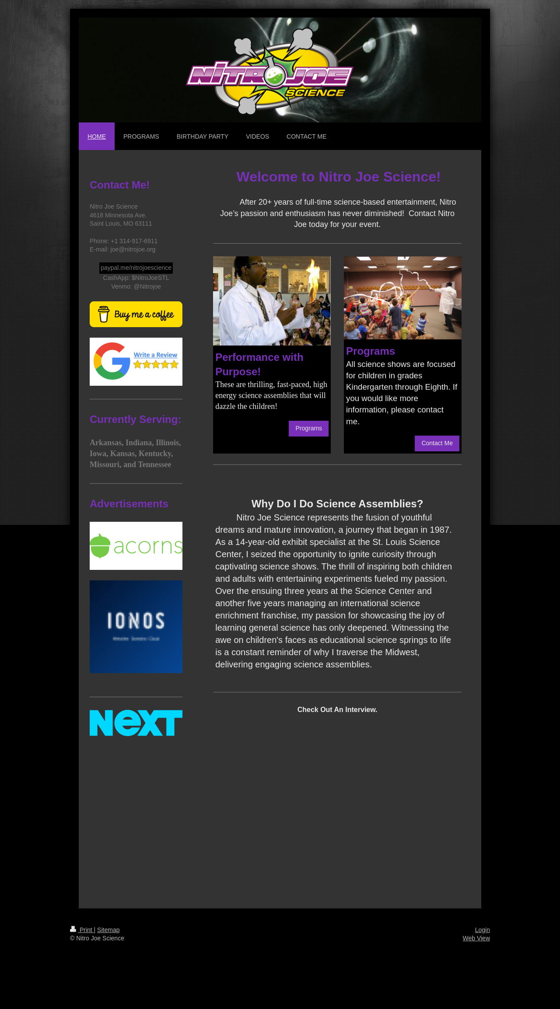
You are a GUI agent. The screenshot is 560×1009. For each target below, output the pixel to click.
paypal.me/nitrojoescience (136, 267)
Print (82, 929)
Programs (308, 428)
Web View (476, 938)
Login (482, 929)
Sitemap (108, 929)
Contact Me (437, 443)
